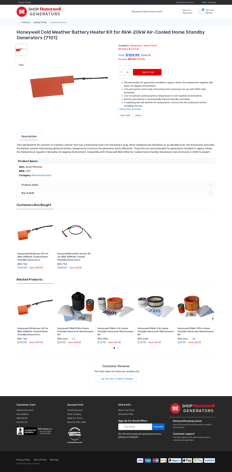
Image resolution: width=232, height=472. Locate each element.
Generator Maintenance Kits (146, 11)
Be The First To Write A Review (116, 379)
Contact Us (22, 422)
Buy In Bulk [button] (116, 193)
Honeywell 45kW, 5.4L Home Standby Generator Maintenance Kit (156, 331)
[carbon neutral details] (90, 435)
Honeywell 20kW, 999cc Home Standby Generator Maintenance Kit (196, 331)
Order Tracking (208, 2)
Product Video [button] (116, 184)
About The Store (126, 410)
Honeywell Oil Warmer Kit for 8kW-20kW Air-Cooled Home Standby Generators (33, 256)
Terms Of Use (40, 460)
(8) (192, 339)
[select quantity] (124, 72)
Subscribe (158, 426)
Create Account (75, 410)
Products (26, 22)
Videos (138, 115)
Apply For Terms (75, 418)
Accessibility (23, 414)
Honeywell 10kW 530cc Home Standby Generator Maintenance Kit (75, 331)
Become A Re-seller (76, 422)
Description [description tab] (29, 136)
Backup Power (40, 22)
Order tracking (74, 414)
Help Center (22, 418)
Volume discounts (25, 410)
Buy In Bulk (124, 115)
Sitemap (54, 460)
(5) (72, 339)
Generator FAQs (125, 414)
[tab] (29, 136)
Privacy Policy (23, 460)
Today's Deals (24, 2)
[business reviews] (40, 431)
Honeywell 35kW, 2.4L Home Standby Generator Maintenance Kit (116, 331)
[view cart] (201, 11)
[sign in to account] (185, 11)
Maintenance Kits (58, 22)
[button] (170, 11)
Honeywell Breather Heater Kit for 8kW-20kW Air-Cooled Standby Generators (74, 256)
